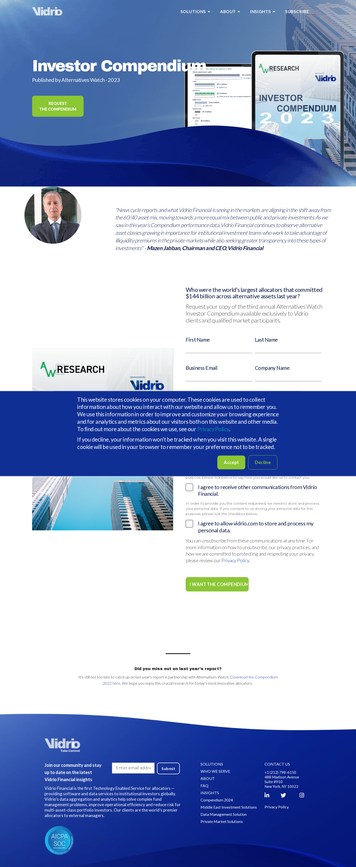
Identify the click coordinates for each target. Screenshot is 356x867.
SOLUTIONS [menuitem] (193, 11)
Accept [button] (231, 462)
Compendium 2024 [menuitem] (216, 799)
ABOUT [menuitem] (228, 11)
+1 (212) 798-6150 (280, 772)
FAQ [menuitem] (204, 785)
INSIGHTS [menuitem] (260, 11)
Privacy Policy (213, 428)
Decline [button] (263, 462)
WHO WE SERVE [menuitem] (215, 771)
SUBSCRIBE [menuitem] (297, 11)
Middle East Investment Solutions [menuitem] (228, 806)
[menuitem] (319, 11)
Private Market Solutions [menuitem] (221, 821)
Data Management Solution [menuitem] (223, 814)
